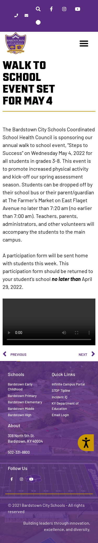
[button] (84, 43)
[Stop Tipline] (38, 22)
